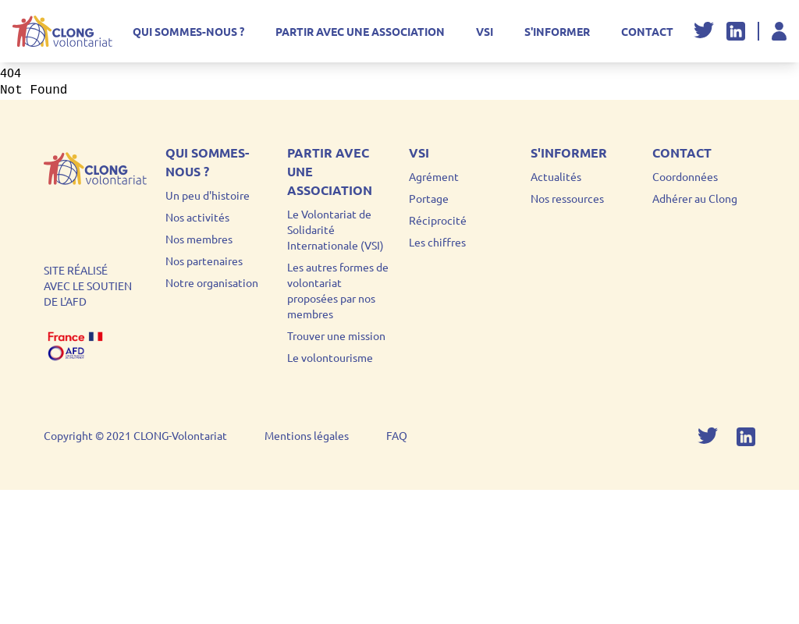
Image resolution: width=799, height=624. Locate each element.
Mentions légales (307, 435)
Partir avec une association (360, 31)
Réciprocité (438, 220)
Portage (429, 198)
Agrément (434, 176)
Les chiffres (437, 242)
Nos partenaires (204, 261)
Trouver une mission (336, 335)
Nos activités (197, 217)
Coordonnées (685, 176)
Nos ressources (567, 198)
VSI (484, 31)
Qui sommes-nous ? (188, 31)
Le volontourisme (330, 357)
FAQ (396, 435)
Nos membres (199, 239)
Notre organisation (211, 282)
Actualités (556, 176)
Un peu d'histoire (207, 195)
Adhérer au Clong (694, 198)
